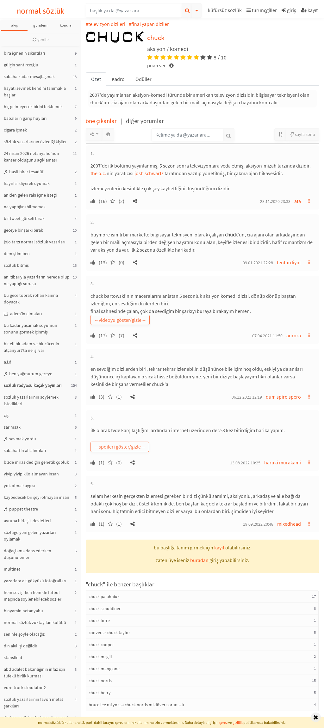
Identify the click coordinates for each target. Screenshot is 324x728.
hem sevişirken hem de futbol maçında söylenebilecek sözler (32, 596)
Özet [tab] (96, 79)
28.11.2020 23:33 (275, 201)
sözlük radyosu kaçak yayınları (32, 385)
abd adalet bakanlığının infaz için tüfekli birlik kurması (34, 672)
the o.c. (97, 173)
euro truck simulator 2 (25, 687)
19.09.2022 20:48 (258, 524)
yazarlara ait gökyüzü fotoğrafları (35, 581)
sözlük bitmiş (16, 265)
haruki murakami (282, 462)
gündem (40, 25)
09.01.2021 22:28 (258, 263)
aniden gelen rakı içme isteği (30, 195)
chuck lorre (99, 620)
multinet (12, 569)
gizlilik (238, 722)
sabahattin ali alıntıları (25, 450)
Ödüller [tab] (143, 79)
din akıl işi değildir (20, 646)
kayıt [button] (219, 547)
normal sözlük (41, 11)
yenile (41, 39)
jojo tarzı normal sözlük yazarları (34, 242)
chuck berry (100, 692)
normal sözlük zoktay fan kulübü (35, 622)
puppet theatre (21, 509)
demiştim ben (17, 253)
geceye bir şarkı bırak (23, 230)
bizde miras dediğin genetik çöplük (36, 462)
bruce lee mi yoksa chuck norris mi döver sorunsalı (136, 704)
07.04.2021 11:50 (267, 336)
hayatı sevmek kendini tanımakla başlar (35, 91)
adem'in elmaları (23, 313)
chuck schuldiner (105, 608)
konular (66, 25)
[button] (225, 11)
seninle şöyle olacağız (24, 634)
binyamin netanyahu (23, 611)
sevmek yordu (20, 439)
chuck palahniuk (104, 596)
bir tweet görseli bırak (24, 218)
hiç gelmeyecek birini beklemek (33, 106)
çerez (223, 722)
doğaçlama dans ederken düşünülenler (27, 554)
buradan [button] (199, 560)
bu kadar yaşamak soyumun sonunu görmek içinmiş (30, 328)
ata (297, 201)
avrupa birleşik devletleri (27, 520)
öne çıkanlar (102, 121)
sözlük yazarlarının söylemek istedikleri (31, 400)
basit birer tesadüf (23, 171)
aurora (293, 335)
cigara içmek (15, 130)
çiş (6, 415)
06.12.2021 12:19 (247, 397)
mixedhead (289, 524)
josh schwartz (149, 173)
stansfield (13, 657)
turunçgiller (261, 10)
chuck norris (100, 680)
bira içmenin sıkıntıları (24, 53)
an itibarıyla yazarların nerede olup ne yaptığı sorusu (37, 280)
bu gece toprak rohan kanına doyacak (31, 298)
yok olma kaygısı (19, 485)
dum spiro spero (283, 397)
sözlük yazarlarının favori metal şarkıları (33, 702)
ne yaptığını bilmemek (25, 207)
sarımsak (12, 427)
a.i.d (7, 362)
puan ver (157, 65)
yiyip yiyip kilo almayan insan (31, 474)
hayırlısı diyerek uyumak (27, 183)
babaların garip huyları (25, 118)
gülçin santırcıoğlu (21, 65)
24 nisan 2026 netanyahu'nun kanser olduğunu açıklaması (31, 156)
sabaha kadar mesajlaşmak (29, 76)
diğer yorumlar (145, 121)
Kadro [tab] (118, 79)
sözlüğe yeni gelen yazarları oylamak (30, 535)
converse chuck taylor (109, 632)
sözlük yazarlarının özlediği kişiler (35, 141)
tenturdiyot (289, 262)
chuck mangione (104, 668)
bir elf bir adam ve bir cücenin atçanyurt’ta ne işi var (31, 347)
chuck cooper (101, 644)
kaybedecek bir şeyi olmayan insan (36, 497)
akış (14, 25)
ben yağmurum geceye (28, 373)
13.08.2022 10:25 (245, 463)
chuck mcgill (100, 656)
